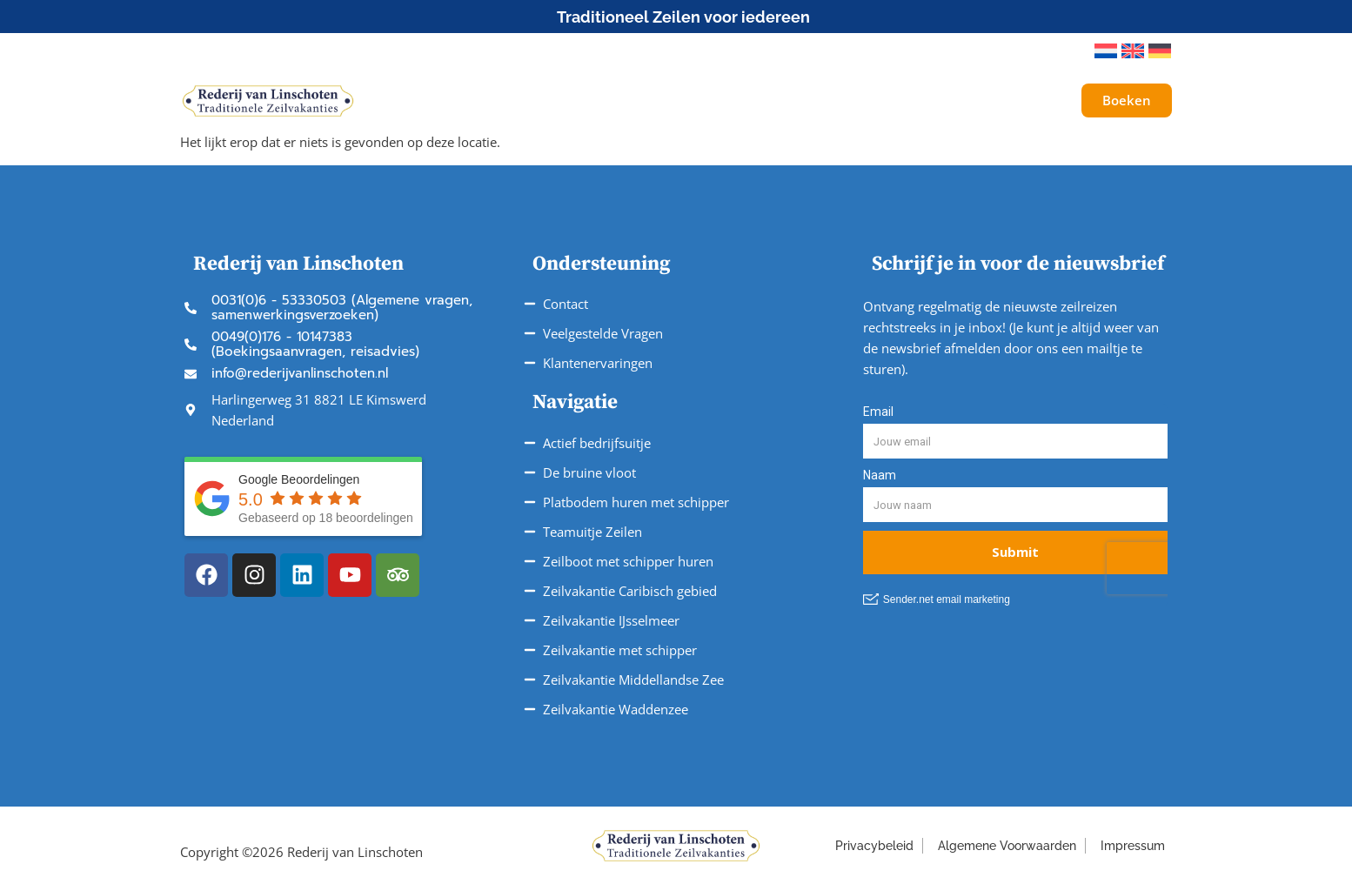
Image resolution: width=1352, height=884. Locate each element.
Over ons (915, 100)
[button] (1057, 51)
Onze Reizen (578, 101)
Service (819, 101)
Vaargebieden (707, 100)
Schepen (466, 100)
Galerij (998, 100)
